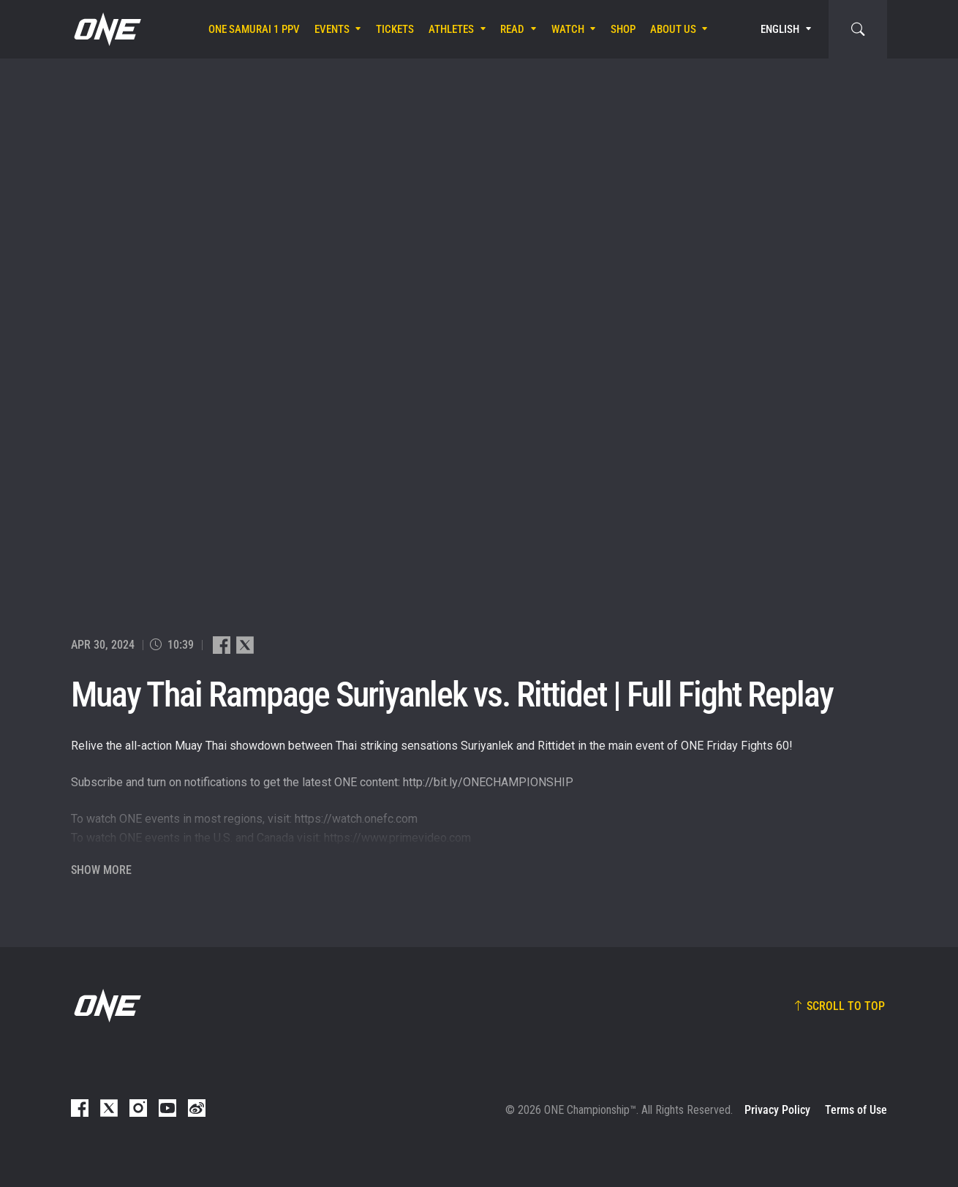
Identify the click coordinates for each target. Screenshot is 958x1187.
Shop (623, 29)
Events (332, 29)
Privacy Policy (777, 1110)
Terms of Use (856, 1110)
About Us (673, 29)
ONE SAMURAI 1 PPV (254, 29)
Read (512, 29)
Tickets (395, 29)
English (780, 29)
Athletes (451, 29)
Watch (567, 29)
